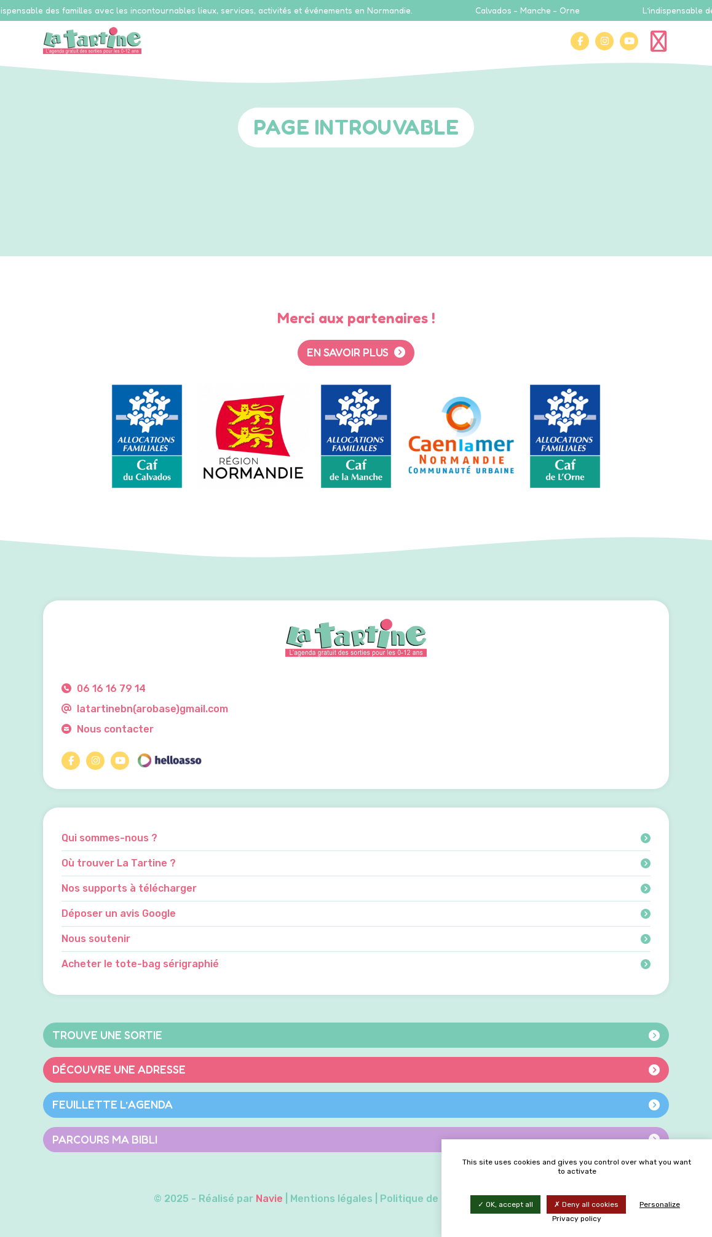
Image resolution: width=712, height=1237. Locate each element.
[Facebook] (580, 41)
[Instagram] (604, 41)
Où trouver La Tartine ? (356, 863)
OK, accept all (505, 1204)
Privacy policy (576, 1218)
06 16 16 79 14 (103, 688)
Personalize (659, 1204)
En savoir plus (356, 352)
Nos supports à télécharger (356, 888)
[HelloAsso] (169, 761)
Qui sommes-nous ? (356, 838)
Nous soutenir (356, 939)
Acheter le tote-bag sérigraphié (356, 964)
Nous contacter (107, 729)
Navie (269, 1198)
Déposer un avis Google (356, 914)
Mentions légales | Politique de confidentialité (401, 1198)
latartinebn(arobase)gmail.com (144, 709)
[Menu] (660, 40)
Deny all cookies (586, 1204)
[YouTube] (629, 41)
